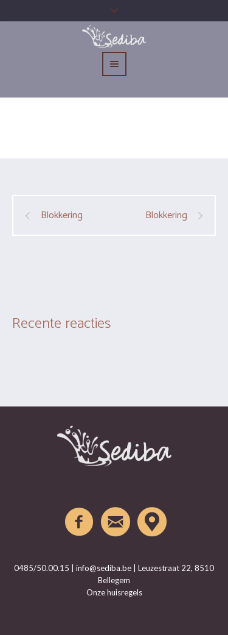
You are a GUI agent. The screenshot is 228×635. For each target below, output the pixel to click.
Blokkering (62, 215)
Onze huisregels (114, 592)
